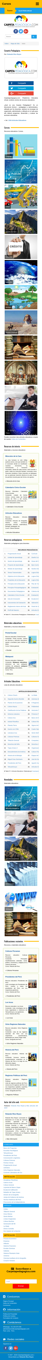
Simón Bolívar (36, 733)
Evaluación (35, 587)
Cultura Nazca (12, 706)
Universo (6, 1256)
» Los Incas (9, 1018)
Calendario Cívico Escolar (16, 595)
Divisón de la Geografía (11, 1195)
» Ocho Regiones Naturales (14, 1043)
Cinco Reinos (8, 1214)
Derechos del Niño (14, 744)
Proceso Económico (10, 1238)
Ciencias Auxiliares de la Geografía (15, 1258)
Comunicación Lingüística (12, 1158)
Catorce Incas (8, 1182)
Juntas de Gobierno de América (14, 1197)
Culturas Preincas (13, 736)
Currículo (34, 554)
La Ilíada (34, 695)
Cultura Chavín (12, 695)
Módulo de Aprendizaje (15, 569)
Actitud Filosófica (13, 721)
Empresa (6, 1241)
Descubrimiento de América (16, 752)
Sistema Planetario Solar (11, 1253)
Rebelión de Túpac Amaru (12, 1192)
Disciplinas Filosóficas (11, 1180)
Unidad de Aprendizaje (15, 557)
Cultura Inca (11, 718)
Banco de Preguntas (10, 1148)
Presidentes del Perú (14, 763)
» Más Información (11, 1139)
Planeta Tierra (12, 725)
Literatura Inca (12, 733)
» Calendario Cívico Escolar (14, 507)
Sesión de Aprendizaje (15, 561)
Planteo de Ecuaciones (15, 703)
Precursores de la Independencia (14, 1202)
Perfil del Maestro (13, 610)
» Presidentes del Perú (12, 996)
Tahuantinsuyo (12, 767)
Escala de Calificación (11, 1190)
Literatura (7, 1167)
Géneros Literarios (14, 714)
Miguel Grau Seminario (15, 759)
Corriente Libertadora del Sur (13, 1172)
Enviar (21, 1286)
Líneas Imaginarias (10, 1219)
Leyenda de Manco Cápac (12, 1187)
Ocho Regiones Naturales (12, 1170)
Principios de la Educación (16, 584)
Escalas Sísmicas (9, 1248)
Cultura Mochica (9, 1221)
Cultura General (9, 1185)
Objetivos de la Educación (16, 576)
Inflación (6, 1243)
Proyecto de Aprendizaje (15, 565)
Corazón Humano (9, 1260)
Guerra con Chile (13, 729)
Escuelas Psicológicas (11, 1150)
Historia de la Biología (15, 755)
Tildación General (13, 740)
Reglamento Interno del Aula (17, 606)
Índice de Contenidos (18, 439)
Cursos (20, 4)
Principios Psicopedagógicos (17, 587)
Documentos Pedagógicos (16, 591)
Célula (6, 1209)
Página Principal (8, 1301)
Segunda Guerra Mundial (16, 699)
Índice (6, 43)
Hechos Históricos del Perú (12, 1199)
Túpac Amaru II (12, 748)
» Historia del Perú (11, 1069)
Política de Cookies (9, 1316)
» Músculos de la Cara (12, 481)
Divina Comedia (9, 1228)
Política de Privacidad (10, 1314)
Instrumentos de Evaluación (17, 602)
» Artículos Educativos (12, 532)
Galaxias (6, 1251)
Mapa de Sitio (15, 43)
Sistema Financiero (10, 1246)
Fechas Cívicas (8, 1163)
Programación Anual (14, 554)
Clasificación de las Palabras (17, 710)
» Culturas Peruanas (12, 970)
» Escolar (8, 650)
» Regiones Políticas (12, 1094)
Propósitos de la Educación (16, 580)
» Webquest (9, 674)
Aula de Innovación (14, 599)
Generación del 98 (9, 1224)
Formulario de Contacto (10, 1318)
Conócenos (6, 1305)
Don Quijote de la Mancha (12, 1231)
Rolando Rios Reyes (14, 54)
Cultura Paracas (37, 752)
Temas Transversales (14, 572)
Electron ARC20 (25, 11)
